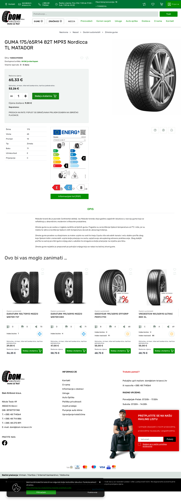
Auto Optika (68, 397)
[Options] (92, 492)
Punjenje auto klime (72, 410)
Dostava (147, 21)
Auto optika (133, 21)
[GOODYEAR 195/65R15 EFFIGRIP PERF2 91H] (120, 351)
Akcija (72, 21)
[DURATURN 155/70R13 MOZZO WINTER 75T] (32, 351)
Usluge (119, 21)
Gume (37, 21)
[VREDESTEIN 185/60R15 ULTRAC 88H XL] (164, 351)
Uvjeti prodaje (69, 406)
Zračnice (55, 21)
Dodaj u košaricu (45, 96)
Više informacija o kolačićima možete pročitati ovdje (48, 488)
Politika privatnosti (71, 401)
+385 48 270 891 (12, 423)
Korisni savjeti (104, 21)
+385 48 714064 (45, 4)
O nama (159, 21)
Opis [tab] (90, 209)
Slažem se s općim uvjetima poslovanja (155, 445)
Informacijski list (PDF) (69, 196)
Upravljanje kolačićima (73, 414)
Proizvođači (88, 21)
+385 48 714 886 (12, 418)
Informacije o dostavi (73, 389)
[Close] (41, 492)
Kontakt (11, 4)
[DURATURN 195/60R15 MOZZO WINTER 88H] (76, 351)
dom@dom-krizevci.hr (27, 4)
